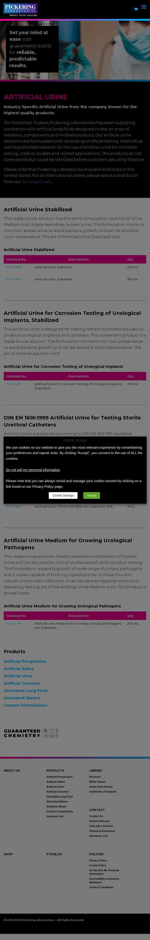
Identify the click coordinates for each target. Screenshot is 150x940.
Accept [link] (91, 495)
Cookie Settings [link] (63, 495)
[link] (21, 9)
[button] (144, 12)
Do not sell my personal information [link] (33, 470)
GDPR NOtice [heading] (75, 441)
